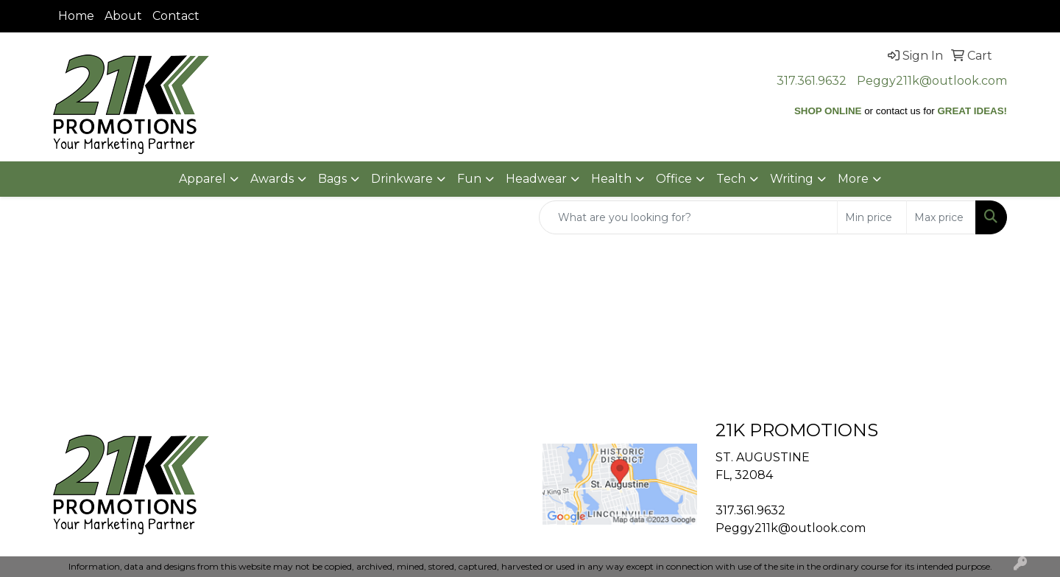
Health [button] (611, 179)
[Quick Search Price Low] (872, 217)
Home (76, 16)
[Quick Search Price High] (941, 217)
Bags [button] (332, 179)
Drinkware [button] (402, 179)
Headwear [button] (536, 179)
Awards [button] (272, 179)
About (123, 16)
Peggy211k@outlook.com (932, 81)
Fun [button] (469, 179)
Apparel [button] (202, 179)
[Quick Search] (688, 217)
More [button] (853, 179)
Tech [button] (731, 179)
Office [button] (674, 179)
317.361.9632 (812, 81)
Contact (175, 16)
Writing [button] (791, 179)
